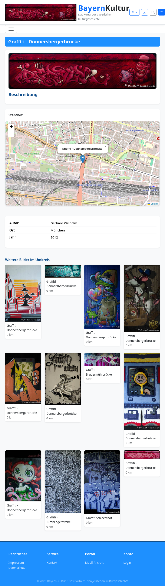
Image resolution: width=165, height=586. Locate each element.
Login (127, 562)
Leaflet (153, 203)
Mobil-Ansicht (94, 562)
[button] (82, 159)
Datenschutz (17, 568)
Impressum (16, 562)
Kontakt (52, 562)
